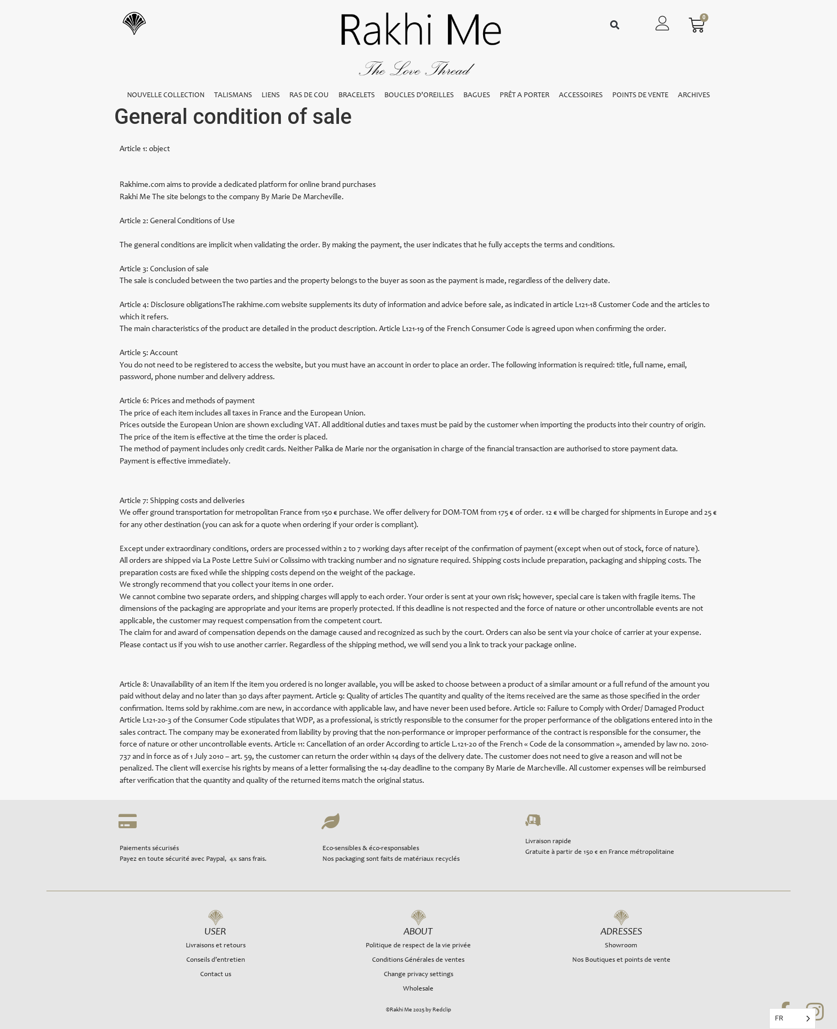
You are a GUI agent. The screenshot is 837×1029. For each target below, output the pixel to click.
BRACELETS (356, 95)
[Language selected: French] (792, 1018)
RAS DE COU (309, 95)
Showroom (621, 945)
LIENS (271, 95)
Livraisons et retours (216, 945)
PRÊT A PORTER (524, 95)
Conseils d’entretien (215, 960)
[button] (614, 25)
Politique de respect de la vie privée (418, 945)
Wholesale (418, 989)
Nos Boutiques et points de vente (621, 960)
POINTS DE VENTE (640, 95)
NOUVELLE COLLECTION (165, 95)
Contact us (215, 974)
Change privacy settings (418, 974)
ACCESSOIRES (581, 95)
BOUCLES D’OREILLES (419, 95)
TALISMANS (233, 95)
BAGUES (476, 95)
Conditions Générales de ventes (418, 960)
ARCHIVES (694, 95)
